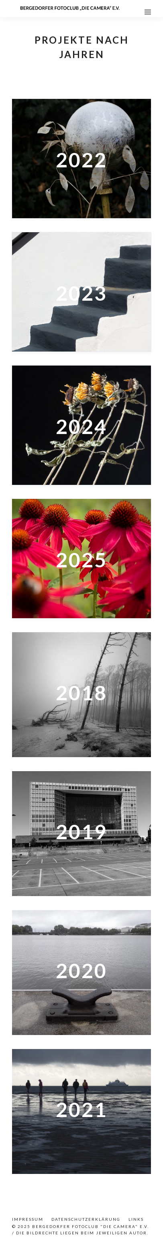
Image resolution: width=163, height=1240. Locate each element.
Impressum (27, 1219)
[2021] (81, 1111)
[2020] (81, 972)
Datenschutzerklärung (85, 1219)
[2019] (81, 833)
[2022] (81, 158)
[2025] (81, 558)
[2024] (81, 425)
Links (136, 1219)
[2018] (81, 694)
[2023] (81, 292)
